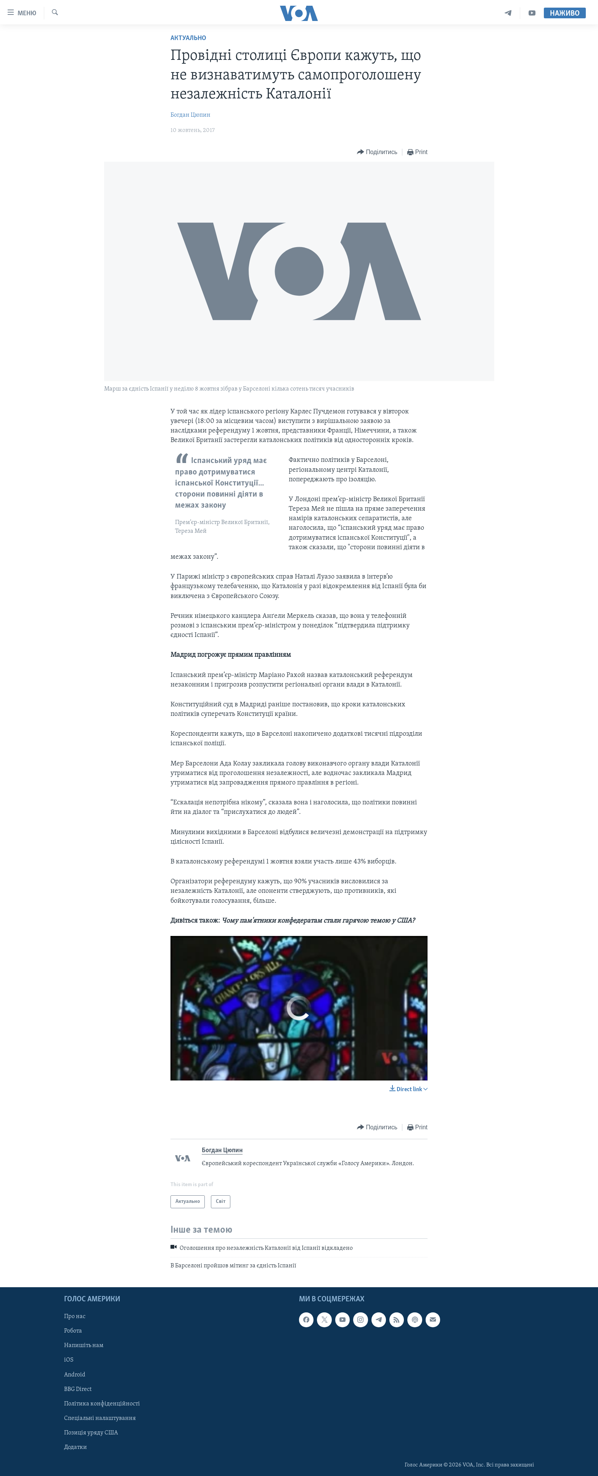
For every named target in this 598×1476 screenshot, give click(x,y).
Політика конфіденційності (102, 1404)
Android (74, 1375)
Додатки (75, 1447)
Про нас (74, 1317)
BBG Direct (78, 1389)
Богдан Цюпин (190, 115)
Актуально (188, 38)
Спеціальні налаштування (100, 1418)
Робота (73, 1331)
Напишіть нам (83, 1346)
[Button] (377, 152)
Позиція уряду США (91, 1433)
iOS (69, 1360)
